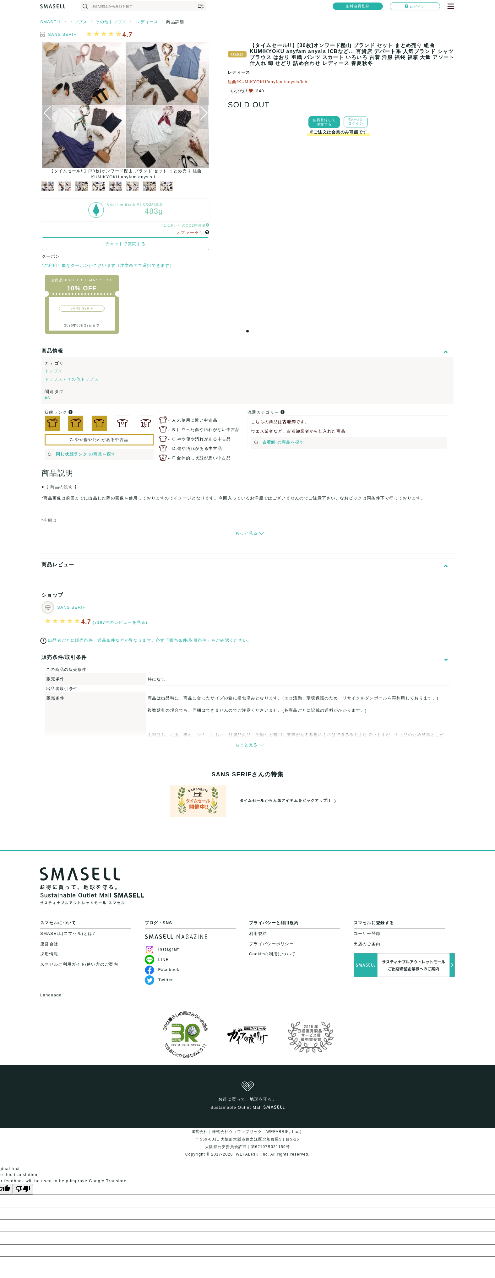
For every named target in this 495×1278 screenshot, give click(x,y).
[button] (203, 113)
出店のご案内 (367, 943)
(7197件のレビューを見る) (120, 622)
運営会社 (49, 943)
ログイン (415, 6)
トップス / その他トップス (72, 379)
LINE (157, 959)
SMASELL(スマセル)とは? (67, 933)
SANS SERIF (62, 34)
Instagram (162, 949)
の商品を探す (82, 454)
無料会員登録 (357, 6)
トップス (54, 371)
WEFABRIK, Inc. (252, 1154)
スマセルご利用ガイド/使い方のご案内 (79, 964)
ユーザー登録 (367, 933)
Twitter (159, 980)
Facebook (162, 969)
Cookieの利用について (272, 954)
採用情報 (49, 954)
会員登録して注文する (324, 122)
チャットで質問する (125, 243)
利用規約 (258, 933)
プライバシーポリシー (271, 943)
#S (48, 398)
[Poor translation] (23, 1189)
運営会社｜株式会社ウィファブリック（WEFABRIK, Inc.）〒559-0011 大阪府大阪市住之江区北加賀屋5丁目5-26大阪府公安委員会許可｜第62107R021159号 (247, 1139)
